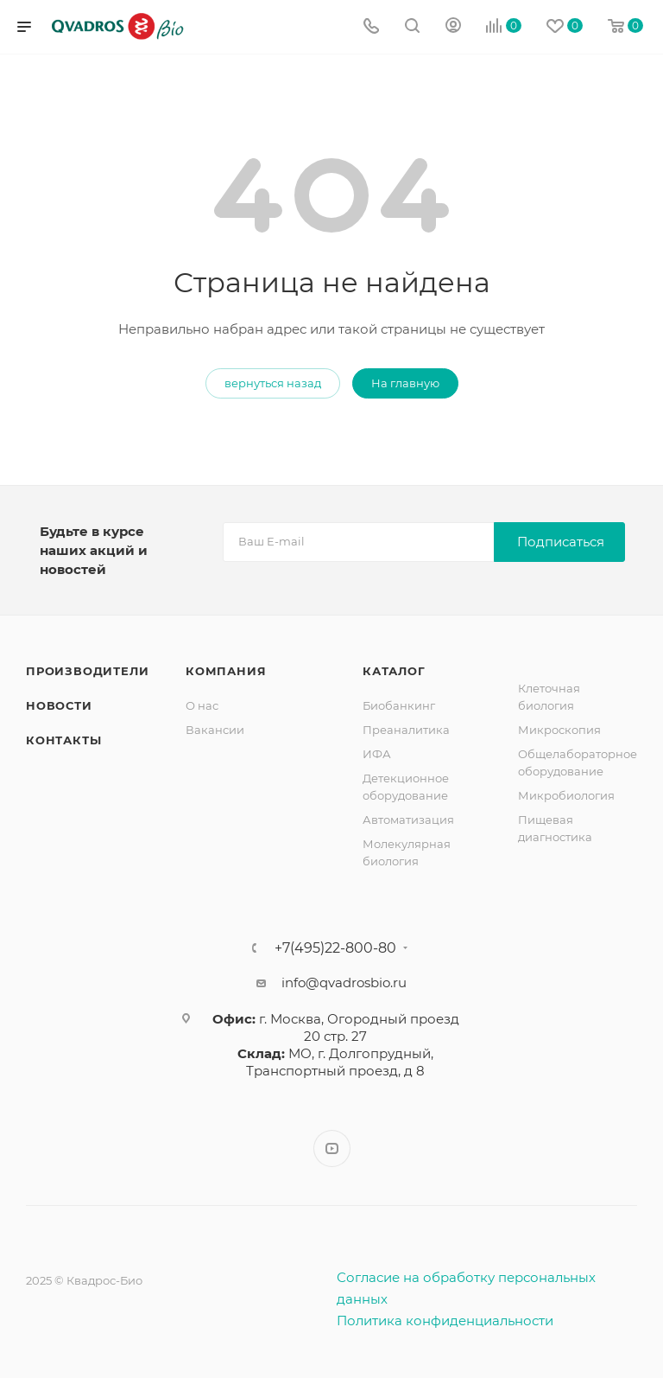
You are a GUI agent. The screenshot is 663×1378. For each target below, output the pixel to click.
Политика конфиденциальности (445, 1320)
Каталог (394, 671)
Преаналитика (406, 730)
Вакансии (215, 730)
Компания (226, 671)
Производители (87, 671)
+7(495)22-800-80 (335, 948)
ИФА (377, 754)
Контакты (63, 740)
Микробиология (566, 795)
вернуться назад (272, 383)
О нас (202, 705)
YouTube (331, 1148)
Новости (59, 705)
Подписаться (560, 541)
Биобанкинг (399, 705)
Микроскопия (559, 730)
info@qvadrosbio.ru (344, 982)
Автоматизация (408, 819)
